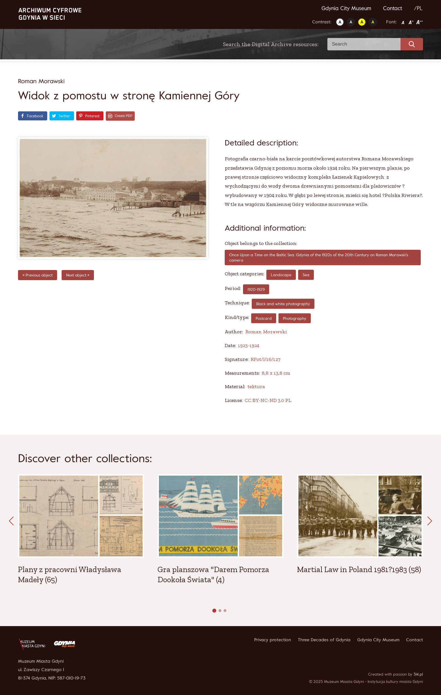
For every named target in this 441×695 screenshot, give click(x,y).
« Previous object (37, 275)
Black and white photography (283, 304)
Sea (306, 275)
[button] (214, 611)
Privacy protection (272, 639)
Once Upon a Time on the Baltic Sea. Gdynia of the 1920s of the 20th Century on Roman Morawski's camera (318, 257)
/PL (418, 8)
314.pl (418, 674)
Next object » (77, 275)
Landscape (281, 275)
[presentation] (11, 521)
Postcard (264, 318)
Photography (294, 318)
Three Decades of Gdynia (324, 639)
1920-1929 (256, 289)
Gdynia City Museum (346, 8)
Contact (392, 8)
